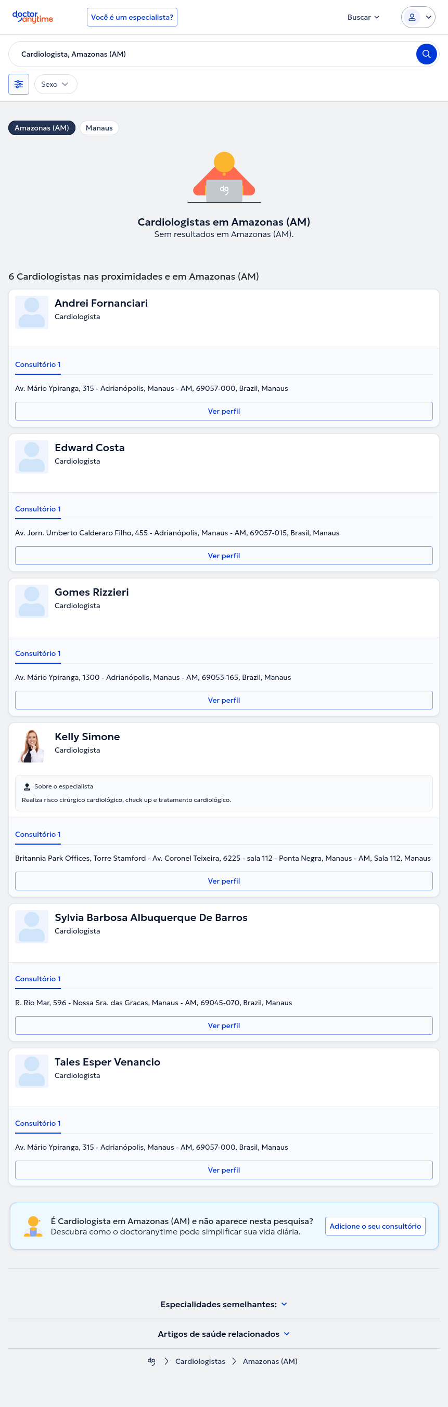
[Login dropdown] (418, 17)
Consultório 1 (38, 364)
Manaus (99, 128)
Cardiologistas (200, 1361)
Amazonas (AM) (42, 128)
